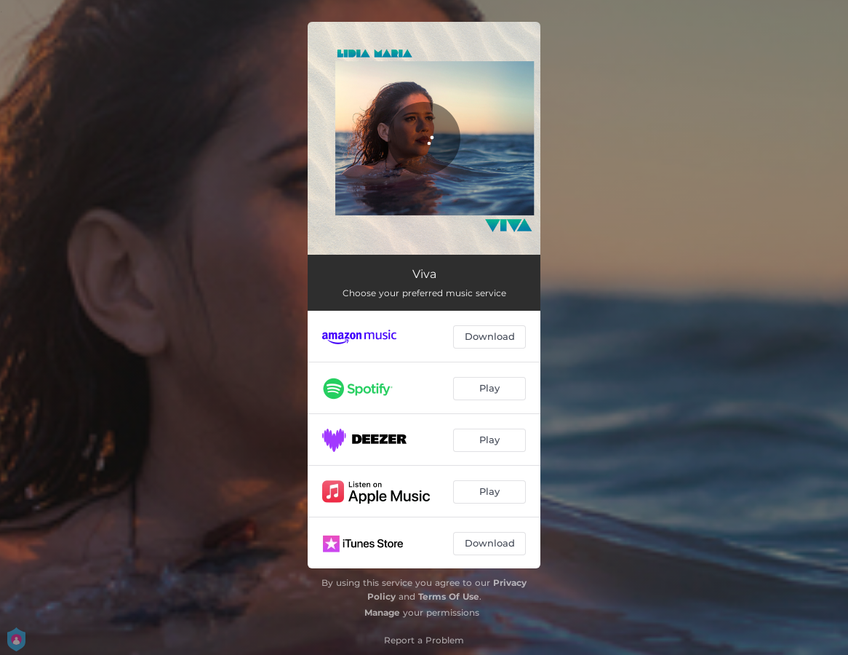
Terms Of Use (448, 596)
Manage (382, 612)
